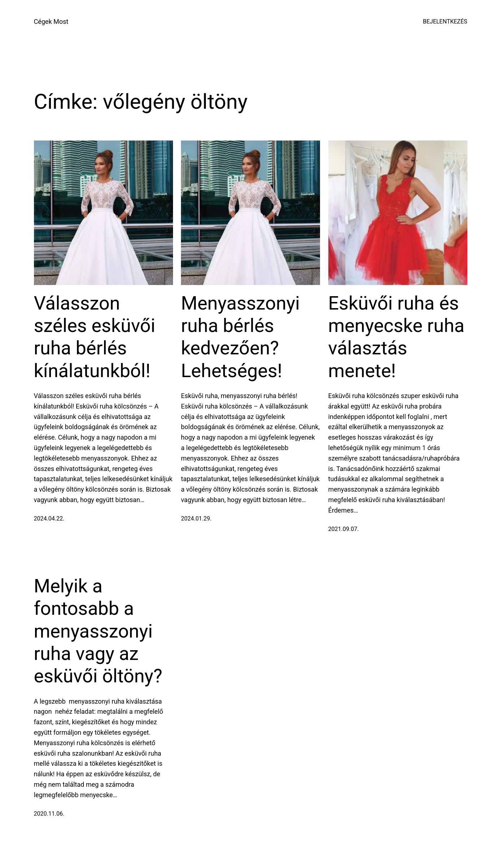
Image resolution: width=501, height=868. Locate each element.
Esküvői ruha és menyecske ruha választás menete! (396, 337)
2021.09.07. (343, 529)
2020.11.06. (49, 813)
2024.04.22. (49, 518)
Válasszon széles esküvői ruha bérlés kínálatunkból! (94, 337)
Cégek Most (51, 21)
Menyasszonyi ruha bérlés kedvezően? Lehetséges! (240, 337)
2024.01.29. (196, 518)
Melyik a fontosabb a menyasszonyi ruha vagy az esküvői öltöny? (98, 631)
